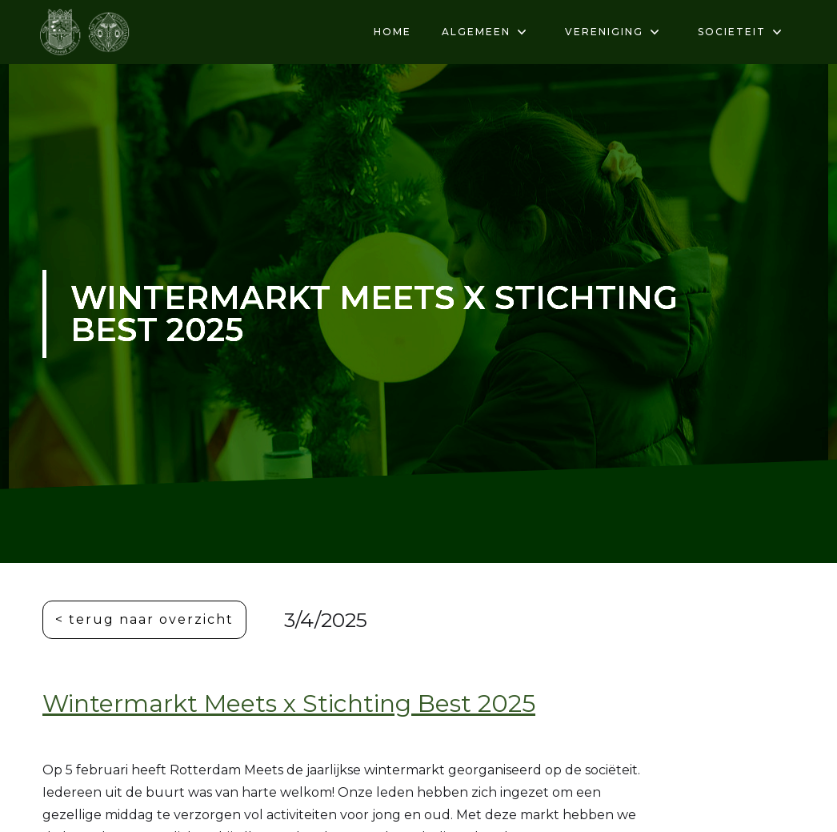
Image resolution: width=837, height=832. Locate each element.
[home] (85, 32)
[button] (480, 32)
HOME (392, 32)
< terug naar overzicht (144, 619)
